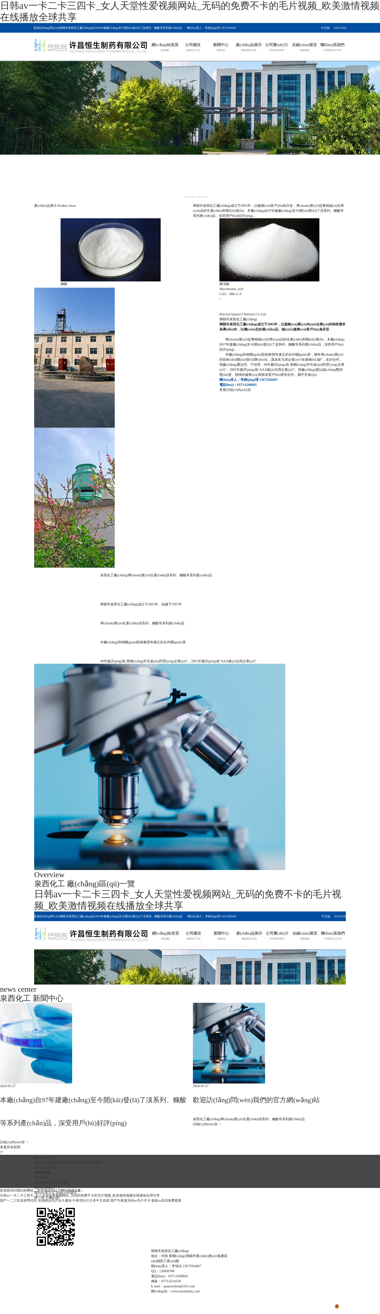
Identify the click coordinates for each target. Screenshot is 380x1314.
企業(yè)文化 (71, 1162)
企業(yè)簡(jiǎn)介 (47, 1162)
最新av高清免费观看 (166, 1200)
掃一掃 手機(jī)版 (46, 1197)
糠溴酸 (46, 1172)
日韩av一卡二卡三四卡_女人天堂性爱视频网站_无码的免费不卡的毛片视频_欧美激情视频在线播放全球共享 (80, 1195)
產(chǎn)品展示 (45, 1167)
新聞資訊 (41, 1177)
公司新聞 (41, 1182)
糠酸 (37, 1172)
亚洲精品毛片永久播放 (55, 1200)
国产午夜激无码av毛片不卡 (130, 1200)
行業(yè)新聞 (58, 1182)
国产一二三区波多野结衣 (18, 1200)
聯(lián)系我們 (91, 1162)
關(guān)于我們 (45, 1157)
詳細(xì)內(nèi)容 (14, 1142)
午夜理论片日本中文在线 (90, 1200)
